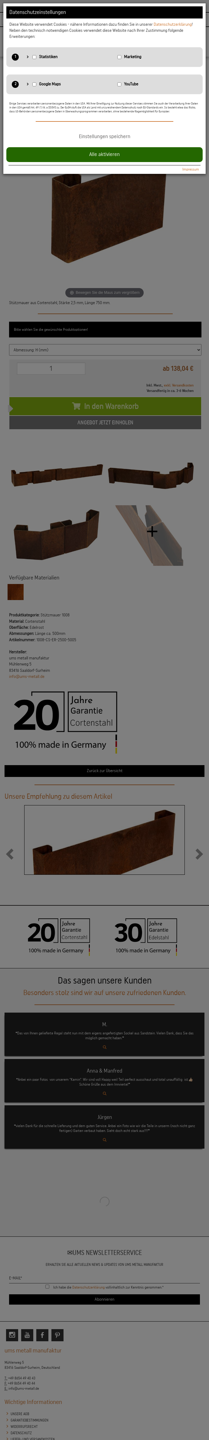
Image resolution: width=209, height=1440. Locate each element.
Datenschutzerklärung (173, 24)
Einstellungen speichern (104, 136)
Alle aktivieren (104, 154)
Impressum (190, 169)
